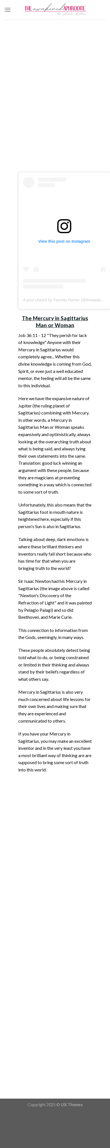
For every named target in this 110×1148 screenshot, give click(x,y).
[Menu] (7, 10)
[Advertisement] (53, 97)
